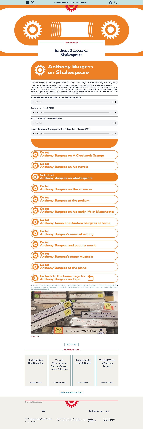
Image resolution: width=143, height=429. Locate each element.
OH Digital (110, 420)
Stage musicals (90, 287)
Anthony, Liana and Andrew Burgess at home (45, 287)
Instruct (112, 419)
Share (33, 336)
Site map (90, 419)
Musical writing (65, 287)
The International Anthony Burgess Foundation (71, 2)
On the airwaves (81, 285)
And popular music (77, 287)
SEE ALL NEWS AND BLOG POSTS (71, 392)
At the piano (100, 287)
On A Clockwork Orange (46, 285)
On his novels (59, 285)
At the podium (91, 285)
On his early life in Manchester (107, 285)
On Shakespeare (69, 285)
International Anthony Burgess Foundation (40, 419)
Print (37, 336)
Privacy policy (92, 420)
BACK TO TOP (71, 345)
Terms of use (91, 421)
